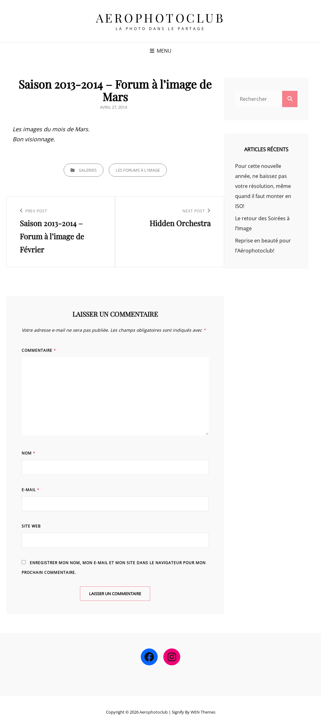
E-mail (30, 489)
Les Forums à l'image (138, 170)
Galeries (88, 170)
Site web (31, 526)
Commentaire (39, 350)
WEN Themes (203, 712)
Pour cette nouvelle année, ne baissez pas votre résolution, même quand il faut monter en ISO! (263, 186)
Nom (28, 453)
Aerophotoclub (160, 18)
